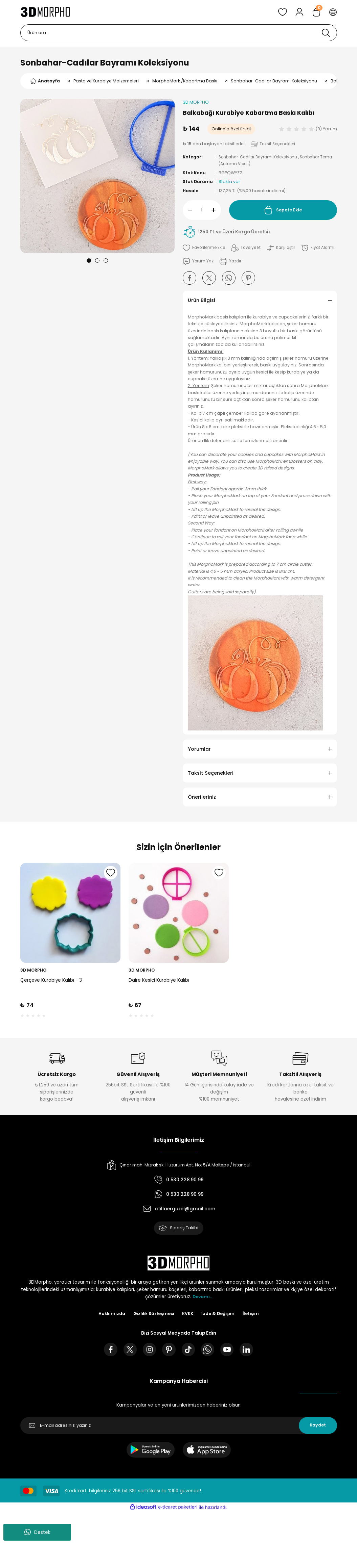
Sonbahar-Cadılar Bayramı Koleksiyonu (104, 62)
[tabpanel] (97, 176)
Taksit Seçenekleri (210, 773)
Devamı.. (202, 1298)
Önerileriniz (202, 797)
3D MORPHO (33, 970)
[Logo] (45, 12)
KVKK (188, 1315)
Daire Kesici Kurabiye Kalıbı (159, 980)
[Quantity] (202, 210)
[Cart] (316, 12)
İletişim (254, 1315)
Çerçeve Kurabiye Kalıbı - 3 (51, 980)
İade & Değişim (220, 1315)
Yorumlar (199, 749)
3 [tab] (106, 260)
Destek (37, 1532)
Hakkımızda (108, 1315)
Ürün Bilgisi (201, 300)
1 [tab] (89, 260)
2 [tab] (97, 260)
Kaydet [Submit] (318, 1428)
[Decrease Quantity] (187, 210)
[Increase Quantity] (216, 210)
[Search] (178, 32)
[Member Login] (299, 12)
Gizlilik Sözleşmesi (152, 1315)
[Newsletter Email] (178, 1428)
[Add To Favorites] (205, 248)
